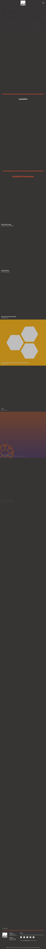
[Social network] (33, 937)
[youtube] (30, 937)
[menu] (43, 2)
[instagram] (24, 937)
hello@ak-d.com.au (13, 935)
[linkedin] (27, 937)
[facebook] (21, 937)
